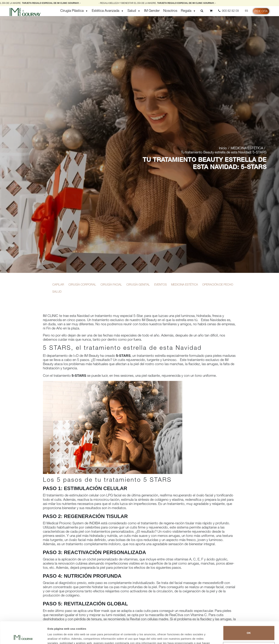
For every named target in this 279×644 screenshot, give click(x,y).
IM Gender (152, 11)
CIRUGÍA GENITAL (138, 285)
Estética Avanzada (108, 11)
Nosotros (170, 11)
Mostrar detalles (58, 636)
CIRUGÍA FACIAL (111, 285)
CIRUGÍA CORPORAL (82, 285)
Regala (188, 11)
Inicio (223, 148)
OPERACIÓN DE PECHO (217, 285)
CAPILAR (58, 285)
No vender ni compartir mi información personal (249, 628)
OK (249, 612)
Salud (133, 11)
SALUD (57, 292)
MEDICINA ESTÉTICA (247, 148)
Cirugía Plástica (74, 11)
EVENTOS (160, 285)
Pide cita (261, 11)
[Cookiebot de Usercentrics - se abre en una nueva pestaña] (23, 637)
